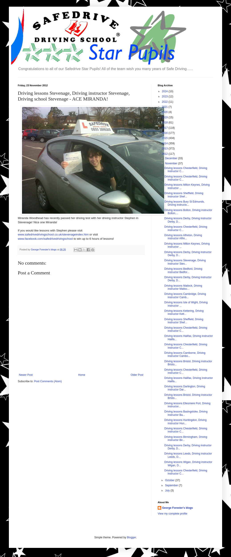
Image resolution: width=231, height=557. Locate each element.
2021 (165, 107)
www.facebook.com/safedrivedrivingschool (45, 238)
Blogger (131, 537)
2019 (165, 117)
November (171, 163)
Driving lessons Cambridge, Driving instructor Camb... (185, 295)
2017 (165, 127)
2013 (165, 148)
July (168, 490)
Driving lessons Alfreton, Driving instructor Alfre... (183, 237)
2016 (165, 133)
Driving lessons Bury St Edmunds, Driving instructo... (184, 203)
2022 (165, 101)
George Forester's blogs (177, 507)
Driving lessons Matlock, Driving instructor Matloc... (183, 287)
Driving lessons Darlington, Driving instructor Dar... (184, 388)
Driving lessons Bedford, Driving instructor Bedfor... (183, 270)
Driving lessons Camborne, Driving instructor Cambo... (184, 354)
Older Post (137, 374)
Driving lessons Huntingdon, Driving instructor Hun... (185, 421)
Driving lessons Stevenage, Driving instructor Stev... (185, 262)
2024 (165, 91)
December (171, 158)
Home (81, 374)
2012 (165, 153)
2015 (165, 138)
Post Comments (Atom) (48, 381)
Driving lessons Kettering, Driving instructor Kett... (184, 312)
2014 (165, 143)
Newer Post (26, 374)
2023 (165, 96)
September (172, 485)
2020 (165, 112)
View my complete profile (172, 513)
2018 (165, 122)
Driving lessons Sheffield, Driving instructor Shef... (183, 195)
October (170, 480)
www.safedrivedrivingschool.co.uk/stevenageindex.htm (53, 234)
